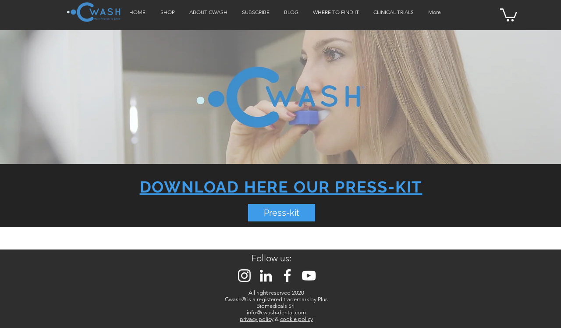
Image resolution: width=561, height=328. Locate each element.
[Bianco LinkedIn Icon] (265, 275)
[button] (508, 14)
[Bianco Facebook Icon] (287, 275)
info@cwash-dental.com (276, 312)
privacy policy (256, 319)
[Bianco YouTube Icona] (308, 275)
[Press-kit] (281, 212)
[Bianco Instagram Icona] (244, 275)
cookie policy (296, 319)
